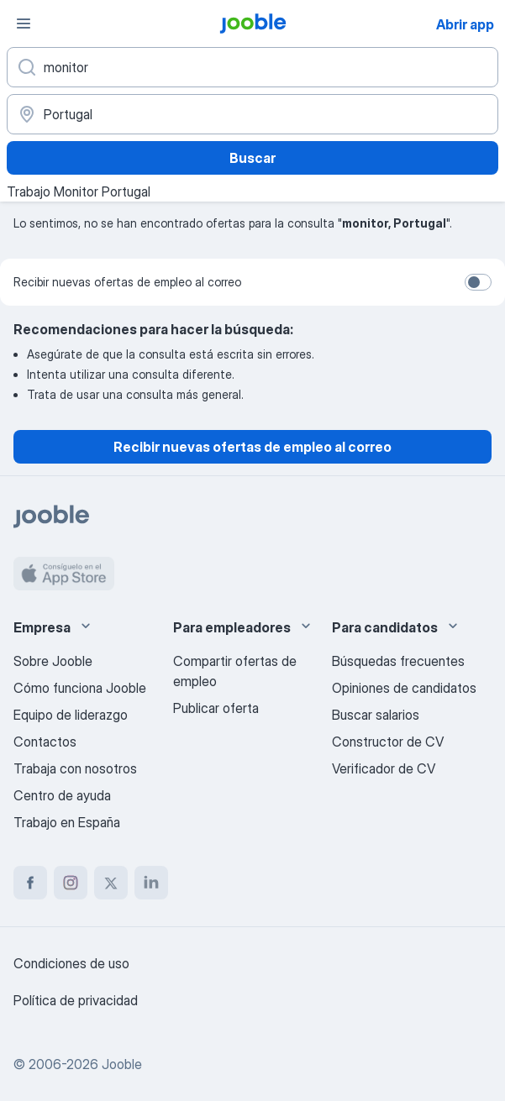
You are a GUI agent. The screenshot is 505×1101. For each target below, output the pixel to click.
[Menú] (23, 23)
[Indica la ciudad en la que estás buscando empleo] (252, 114)
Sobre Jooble (52, 661)
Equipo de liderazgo (70, 714)
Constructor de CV (388, 741)
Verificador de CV (383, 768)
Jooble (122, 1064)
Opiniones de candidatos (404, 687)
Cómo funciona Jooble (79, 687)
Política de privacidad (75, 1000)
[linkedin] (151, 882)
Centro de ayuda (62, 795)
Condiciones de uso (71, 963)
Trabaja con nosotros (75, 768)
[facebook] (30, 882)
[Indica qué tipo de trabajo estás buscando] (252, 67)
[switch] (478, 282)
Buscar (252, 157)
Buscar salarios (375, 714)
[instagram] (70, 882)
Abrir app (465, 24)
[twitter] (111, 882)
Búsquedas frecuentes (398, 661)
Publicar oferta (216, 708)
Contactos (44, 741)
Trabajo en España (66, 822)
